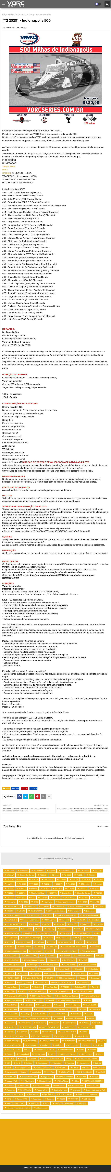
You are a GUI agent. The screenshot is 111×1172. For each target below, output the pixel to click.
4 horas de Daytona (91, 996)
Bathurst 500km (66, 1050)
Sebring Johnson (60, 1090)
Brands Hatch (63, 969)
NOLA (76, 1081)
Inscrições (24, 870)
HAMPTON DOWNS (59, 1014)
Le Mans (59, 1018)
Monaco (94, 1076)
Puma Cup (54, 960)
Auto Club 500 (12, 955)
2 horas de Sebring (63, 1036)
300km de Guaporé (66, 978)
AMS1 (102, 1041)
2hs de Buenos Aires (50, 1041)
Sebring (40, 947)
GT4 (8, 1063)
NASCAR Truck (66, 942)
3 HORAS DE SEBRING (67, 951)
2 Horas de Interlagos (41, 1036)
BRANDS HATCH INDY (45, 1050)
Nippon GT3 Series (42, 1085)
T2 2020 (19, 14)
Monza (52, 942)
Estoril (22, 1058)
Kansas (75, 1067)
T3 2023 (35, 884)
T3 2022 (83, 888)
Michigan (40, 942)
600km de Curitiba (88, 964)
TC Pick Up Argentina (15, 964)
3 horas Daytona (95, 929)
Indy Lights (48, 902)
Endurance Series (67, 870)
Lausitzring (36, 1072)
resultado (10, 870)
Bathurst (10, 982)
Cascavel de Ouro (14, 906)
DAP (52, 1054)
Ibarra (9, 1067)
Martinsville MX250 (29, 1076)
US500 (62, 1099)
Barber (82, 978)
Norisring (38, 987)
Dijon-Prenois (86, 1054)
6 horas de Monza (87, 1041)
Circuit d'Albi (12, 1009)
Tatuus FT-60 (22, 1099)
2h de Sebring (30, 1041)
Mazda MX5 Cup (37, 893)
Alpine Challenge (13, 969)
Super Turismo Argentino (87, 1094)
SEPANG (97, 1023)
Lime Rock (51, 1072)
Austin (88, 1000)
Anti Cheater (73, 1045)
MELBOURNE (66, 1072)
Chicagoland (24, 1054)
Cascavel (65, 920)
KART (100, 955)
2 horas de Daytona (33, 978)
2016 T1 (50, 978)
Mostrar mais (103, 826)
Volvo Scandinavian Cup (16, 951)
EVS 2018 (10, 1058)
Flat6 (44, 1058)
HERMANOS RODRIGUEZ (63, 982)
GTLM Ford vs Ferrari (84, 955)
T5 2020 (56, 897)
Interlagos (90, 911)
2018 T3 (59, 884)
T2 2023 (75, 879)
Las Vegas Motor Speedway (39, 1018)
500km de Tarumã (35, 1000)
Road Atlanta (25, 1090)
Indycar (24, 788)
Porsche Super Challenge (34, 960)
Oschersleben (70, 1023)
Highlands (57, 1063)
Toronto (85, 1032)
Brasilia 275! (28, 1005)
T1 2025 (95, 888)
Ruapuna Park (42, 1090)
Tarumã (95, 987)
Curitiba (49, 1009)
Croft (38, 1009)
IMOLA (98, 1063)
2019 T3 (34, 879)
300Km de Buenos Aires (41, 996)
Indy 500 (15, 788)
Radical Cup (52, 987)
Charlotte (78, 969)
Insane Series (65, 929)
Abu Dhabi (32, 1045)
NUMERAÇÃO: (9, 163)
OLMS (80, 942)
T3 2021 (10, 893)
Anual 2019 (29, 933)
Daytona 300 (63, 1009)
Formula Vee (42, 982)
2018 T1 (22, 893)
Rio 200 (84, 960)
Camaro (10, 1054)
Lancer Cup (66, 893)
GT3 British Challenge (31, 938)
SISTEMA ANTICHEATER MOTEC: (19, 179)
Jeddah (89, 1014)
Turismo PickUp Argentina (17, 1036)
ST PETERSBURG (29, 1027)
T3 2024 (80, 875)
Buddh (81, 1050)
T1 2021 (24, 902)
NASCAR (10, 875)
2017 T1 (95, 902)
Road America (25, 947)
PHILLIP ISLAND (77, 1085)
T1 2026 (22, 884)
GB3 (97, 933)
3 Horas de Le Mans (84, 991)
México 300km (45, 1081)
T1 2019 (71, 884)
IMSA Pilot (77, 1014)
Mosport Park (12, 1081)
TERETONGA (49, 1032)
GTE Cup (49, 938)
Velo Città (10, 991)
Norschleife (59, 1085)
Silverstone (50, 973)
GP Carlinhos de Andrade (87, 1058)
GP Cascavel (12, 938)
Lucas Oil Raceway (76, 1018)
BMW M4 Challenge (48, 933)
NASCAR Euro (62, 1081)
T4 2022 (84, 897)
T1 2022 (99, 893)
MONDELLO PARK (84, 1072)
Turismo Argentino (50, 964)
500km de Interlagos (56, 911)
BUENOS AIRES (30, 955)
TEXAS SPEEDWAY (68, 1032)
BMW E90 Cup (50, 920)
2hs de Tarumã (69, 964)
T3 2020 (10, 897)
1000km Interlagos (38, 991)
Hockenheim (93, 969)
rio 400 (49, 951)
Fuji (69, 1058)
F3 (75, 1009)
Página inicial (8, 14)
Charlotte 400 (79, 920)
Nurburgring (41, 1023)
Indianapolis (59, 906)
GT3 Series (85, 884)
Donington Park (25, 982)
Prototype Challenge (66, 902)
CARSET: (6, 173)
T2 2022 (43, 897)
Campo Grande (44, 1005)
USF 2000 (95, 947)
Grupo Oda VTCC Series (16, 924)
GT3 (33, 897)
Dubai (100, 1054)
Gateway (50, 929)
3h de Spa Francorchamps (67, 996)
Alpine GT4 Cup (13, 933)
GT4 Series (27, 929)
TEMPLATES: (9, 166)
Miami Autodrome (65, 1076)
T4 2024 (99, 879)
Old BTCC (92, 942)
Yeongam (82, 1103)
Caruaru (59, 1005)
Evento (33, 1058)
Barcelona (95, 978)
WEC (47, 1103)
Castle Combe (74, 1005)
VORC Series (89, 1099)
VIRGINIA (74, 1099)
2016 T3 (73, 924)
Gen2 (18, 1063)
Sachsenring (69, 1027)
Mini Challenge (12, 960)
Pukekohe (11, 1090)
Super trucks (80, 973)
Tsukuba (50, 1099)
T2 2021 (46, 888)
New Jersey (24, 1085)
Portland (85, 1023)
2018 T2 (22, 879)
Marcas (34, 888)
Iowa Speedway (23, 1067)
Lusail (91, 1018)
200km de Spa (82, 1036)
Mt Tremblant (28, 1081)
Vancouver (35, 1103)
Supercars (23, 1032)
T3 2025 (10, 879)
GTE (39, 929)
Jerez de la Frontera (43, 1067)
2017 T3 (22, 888)
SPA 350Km (11, 1027)
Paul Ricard (93, 1085)
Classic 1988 (40, 1054)
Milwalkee (11, 1023)
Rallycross (36, 973)
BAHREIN (99, 1045)
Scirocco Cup (34, 915)
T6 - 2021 (60, 924)
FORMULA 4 (12, 920)
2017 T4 (97, 897)
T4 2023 (10, 888)
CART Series (48, 879)
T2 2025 (67, 875)
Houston (70, 1063)
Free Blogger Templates (77, 1167)
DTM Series (66, 933)
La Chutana (99, 1067)
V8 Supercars (70, 897)
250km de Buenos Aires (66, 915)
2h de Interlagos (13, 1041)
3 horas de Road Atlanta (16, 996)
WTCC (22, 991)
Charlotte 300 (90, 1005)
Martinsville (11, 1076)
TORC (9, 1099)
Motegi (26, 987)
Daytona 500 (75, 911)
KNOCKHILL (62, 1067)
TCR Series (84, 870)
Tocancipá (37, 1099)
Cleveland (26, 1009)
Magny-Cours (12, 987)
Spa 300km (48, 1094)
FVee (84, 1009)
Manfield (101, 1072)
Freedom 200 (12, 929)
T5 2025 (58, 888)
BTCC (36, 902)
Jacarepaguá (84, 982)
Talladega (33, 964)
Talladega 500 (80, 987)
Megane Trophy (24, 942)
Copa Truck (30, 906)
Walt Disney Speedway (64, 1103)
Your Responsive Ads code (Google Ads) (55, 858)
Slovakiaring (33, 1094)
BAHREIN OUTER (14, 1050)
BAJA (28, 1050)
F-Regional (11, 902)
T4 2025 (92, 875)
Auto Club (30, 969)
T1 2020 (101, 906)
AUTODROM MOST (14, 1045)
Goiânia (29, 1063)
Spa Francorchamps (30, 920)
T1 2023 (70, 888)
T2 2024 (55, 875)
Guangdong (42, 1063)
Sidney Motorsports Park (95, 1090)
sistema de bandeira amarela (18, 1108)
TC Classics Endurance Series (74, 947)
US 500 (22, 911)
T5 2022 (48, 915)
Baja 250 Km (12, 1005)
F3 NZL (53, 955)
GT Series (45, 906)
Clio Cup (98, 870)
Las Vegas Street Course (16, 1072)
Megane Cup (47, 1076)
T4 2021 (47, 924)
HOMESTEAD (63, 938)
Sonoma (10, 1032)
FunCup (26, 1014)
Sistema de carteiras (15, 1094)
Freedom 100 (12, 1014)
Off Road (34, 924)
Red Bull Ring (69, 960)
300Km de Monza (89, 951)
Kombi (86, 1067)
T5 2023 (66, 987)
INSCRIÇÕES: (9, 160)
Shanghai (76, 1090)
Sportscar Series (65, 1094)
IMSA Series (38, 870)
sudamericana (41, 1108)
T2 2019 (43, 875)
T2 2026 (87, 879)
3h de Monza (69, 1041)
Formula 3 (96, 1009)
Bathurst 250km (46, 969)
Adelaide (45, 1045)
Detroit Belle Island (67, 1054)
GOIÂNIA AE (40, 1014)
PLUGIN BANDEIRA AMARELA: (17, 183)
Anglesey (58, 1045)
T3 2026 (94, 973)
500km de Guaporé (14, 1000)
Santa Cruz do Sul (87, 1027)
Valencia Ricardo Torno (16, 1103)
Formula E (95, 920)
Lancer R (10, 973)
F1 (43, 955)
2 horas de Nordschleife (61, 991)
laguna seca (36, 951)
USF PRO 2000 (36, 911)
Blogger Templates (42, 1167)
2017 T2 (53, 893)
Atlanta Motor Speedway (70, 1000)
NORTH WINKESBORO (93, 1081)
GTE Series (65, 955)
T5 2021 (22, 897)
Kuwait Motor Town (14, 1018)
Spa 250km (65, 973)
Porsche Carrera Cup (15, 915)
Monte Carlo (25, 1023)
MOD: (5, 170)
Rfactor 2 (10, 947)
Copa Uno (86, 924)
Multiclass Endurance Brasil (81, 906)
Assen (86, 1045)
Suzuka (36, 1032)
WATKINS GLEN (13, 978)
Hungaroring (84, 1063)
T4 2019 (98, 884)
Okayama (55, 1023)
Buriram (92, 1050)
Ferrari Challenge (83, 933)
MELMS (10, 942)
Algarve (51, 1000)
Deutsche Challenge (90, 915)
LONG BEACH (90, 938)
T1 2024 (47, 884)
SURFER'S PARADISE (50, 1027)
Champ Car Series (27, 875)
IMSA (77, 938)
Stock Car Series (83, 893)
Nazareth (10, 1085)
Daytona (99, 924)
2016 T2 (79, 929)
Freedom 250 (57, 1058)
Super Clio (53, 947)
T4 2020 (83, 902)
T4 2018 (10, 911)
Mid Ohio (82, 1076)
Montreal (23, 973)
